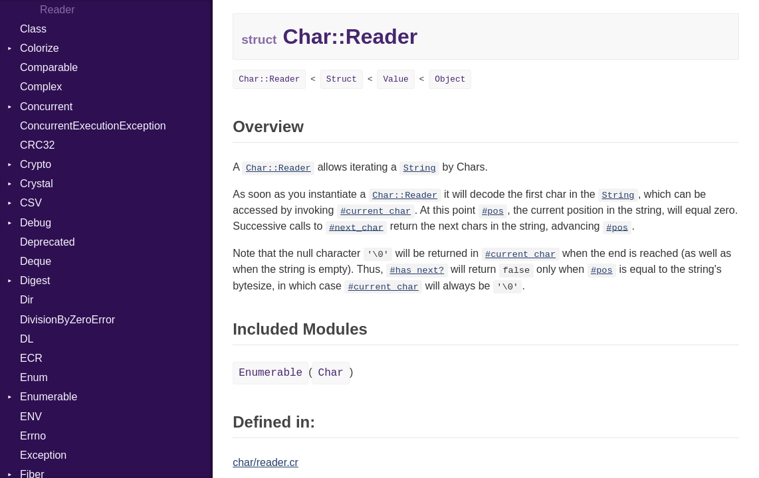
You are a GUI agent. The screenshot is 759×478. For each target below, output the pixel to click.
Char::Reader (269, 79)
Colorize (39, 48)
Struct (341, 79)
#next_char (356, 227)
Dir (26, 299)
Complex (41, 86)
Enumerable (48, 396)
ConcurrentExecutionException (93, 125)
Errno (33, 435)
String (419, 168)
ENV (31, 416)
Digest (35, 280)
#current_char (375, 211)
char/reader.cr (265, 462)
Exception (43, 455)
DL (26, 339)
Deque (35, 261)
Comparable (49, 67)
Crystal (36, 183)
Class (33, 29)
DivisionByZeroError (67, 319)
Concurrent (46, 106)
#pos (493, 211)
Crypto (35, 164)
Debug (35, 222)
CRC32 (37, 145)
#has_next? (417, 271)
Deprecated (47, 242)
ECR (31, 358)
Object (450, 79)
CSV (31, 202)
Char (331, 373)
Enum (34, 377)
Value (395, 79)
